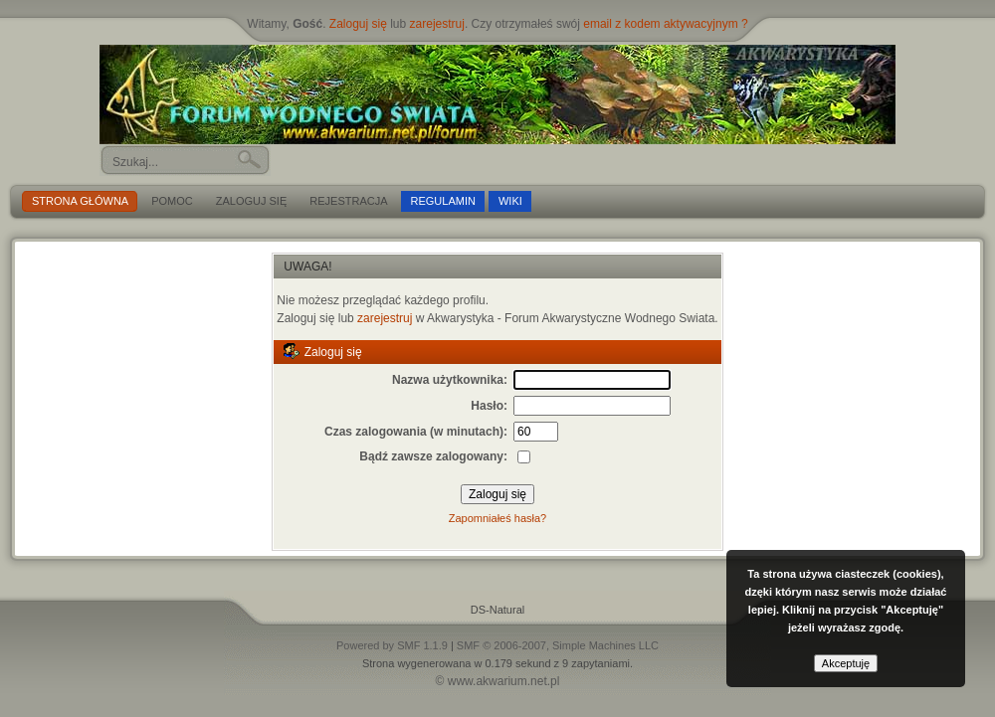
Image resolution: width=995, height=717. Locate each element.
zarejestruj (437, 24)
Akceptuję (846, 663)
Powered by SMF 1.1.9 (392, 645)
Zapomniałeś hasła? (497, 518)
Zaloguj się (358, 24)
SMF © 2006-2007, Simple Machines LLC (558, 645)
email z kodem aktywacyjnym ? (665, 24)
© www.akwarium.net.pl (498, 681)
